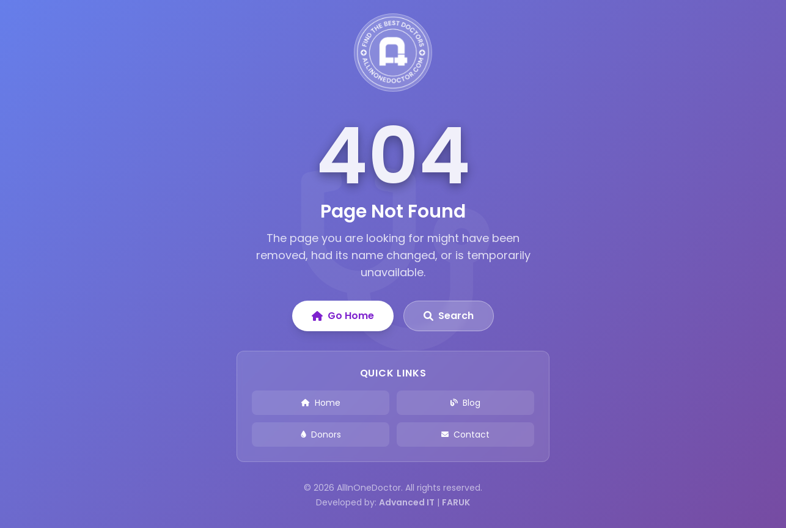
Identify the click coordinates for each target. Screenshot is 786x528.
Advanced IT (407, 502)
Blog (465, 403)
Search (449, 316)
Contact (465, 434)
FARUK (456, 502)
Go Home (343, 316)
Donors (321, 434)
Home (320, 403)
